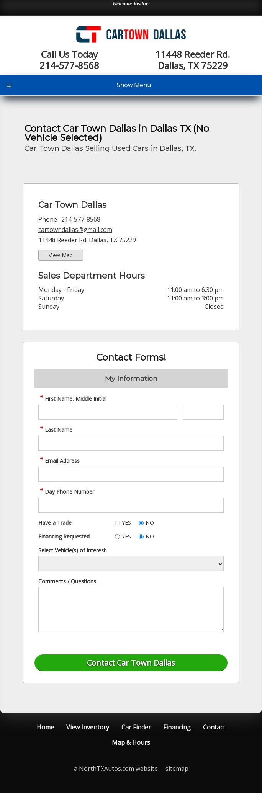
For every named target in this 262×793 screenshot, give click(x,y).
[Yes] (117, 523)
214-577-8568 (80, 219)
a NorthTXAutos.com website (116, 768)
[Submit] (131, 662)
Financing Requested (64, 536)
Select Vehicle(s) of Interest (72, 550)
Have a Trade (55, 522)
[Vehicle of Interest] (131, 563)
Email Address (59, 460)
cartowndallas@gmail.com (75, 229)
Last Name (55, 429)
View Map (61, 255)
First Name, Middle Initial (72, 398)
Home (45, 727)
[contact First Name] (107, 412)
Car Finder (136, 727)
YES (126, 522)
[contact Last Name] (131, 443)
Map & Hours (131, 742)
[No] (141, 523)
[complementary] (239, 770)
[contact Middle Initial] (203, 412)
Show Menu (78, 85)
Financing (177, 727)
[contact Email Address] (131, 474)
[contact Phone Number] (131, 505)
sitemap (176, 768)
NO (150, 522)
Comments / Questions (67, 581)
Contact (214, 727)
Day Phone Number (66, 491)
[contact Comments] (131, 609)
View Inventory (87, 727)
